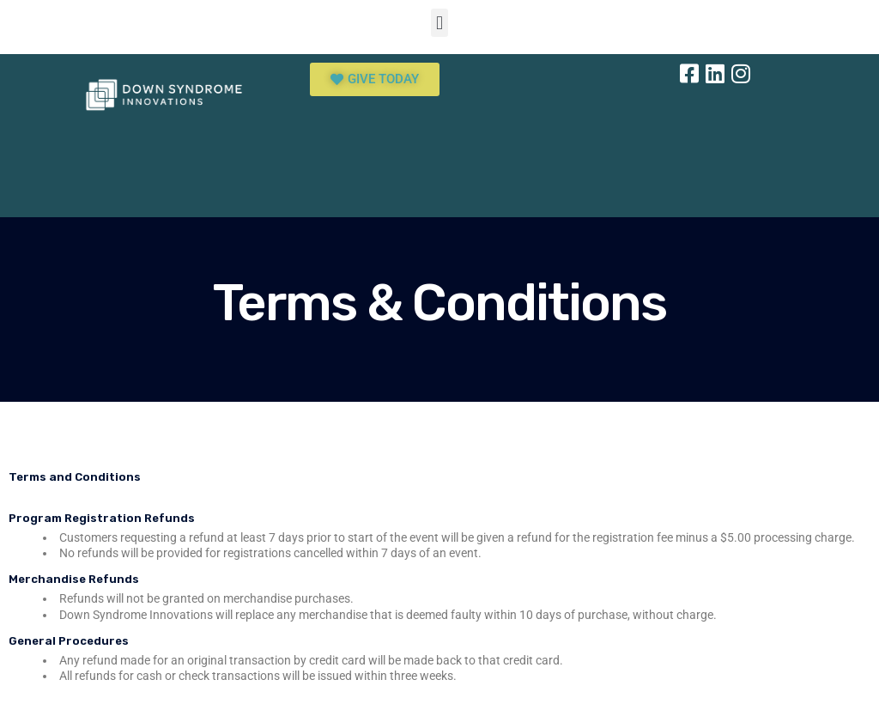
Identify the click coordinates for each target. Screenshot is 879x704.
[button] (439, 23)
